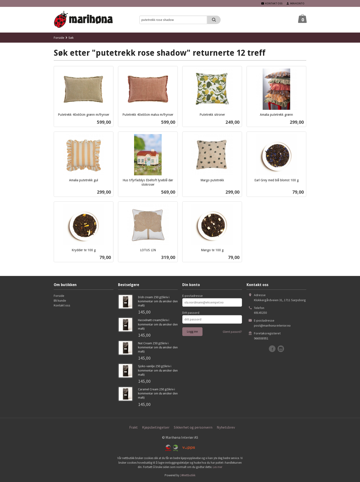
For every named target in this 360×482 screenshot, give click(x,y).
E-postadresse (192, 296)
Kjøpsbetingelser (155, 427)
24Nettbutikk (187, 475)
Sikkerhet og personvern (193, 427)
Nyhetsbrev (226, 427)
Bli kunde (60, 300)
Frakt (133, 427)
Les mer (217, 467)
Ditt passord (190, 313)
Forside (59, 38)
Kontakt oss (62, 305)
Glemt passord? (232, 332)
